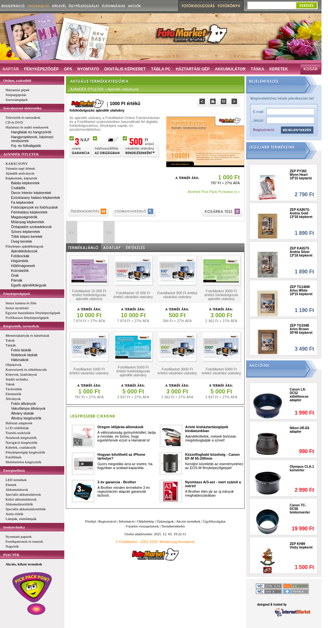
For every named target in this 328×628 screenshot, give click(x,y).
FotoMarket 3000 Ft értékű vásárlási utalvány (177, 371)
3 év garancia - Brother (116, 482)
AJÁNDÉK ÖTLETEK (21, 154)
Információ (127, 521)
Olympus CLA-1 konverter (302, 468)
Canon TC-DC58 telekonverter (300, 508)
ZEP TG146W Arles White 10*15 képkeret (301, 290)
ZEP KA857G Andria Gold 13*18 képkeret (301, 213)
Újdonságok (165, 521)
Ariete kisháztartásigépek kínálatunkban (206, 429)
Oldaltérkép (145, 521)
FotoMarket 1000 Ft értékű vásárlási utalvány (89, 371)
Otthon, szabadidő (17, 80)
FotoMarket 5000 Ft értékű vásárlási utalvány (221, 371)
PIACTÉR (11, 555)
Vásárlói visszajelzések (142, 526)
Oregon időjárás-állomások (120, 427)
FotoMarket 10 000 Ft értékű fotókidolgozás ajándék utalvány (89, 295)
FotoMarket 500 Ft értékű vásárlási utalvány (177, 295)
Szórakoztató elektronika (22, 108)
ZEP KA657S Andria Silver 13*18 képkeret (301, 252)
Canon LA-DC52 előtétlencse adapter (299, 395)
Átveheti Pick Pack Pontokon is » (214, 192)
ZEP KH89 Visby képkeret (301, 545)
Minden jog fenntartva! (177, 542)
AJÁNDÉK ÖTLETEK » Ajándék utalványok (104, 89)
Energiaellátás (14, 470)
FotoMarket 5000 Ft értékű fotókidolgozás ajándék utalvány (133, 371)
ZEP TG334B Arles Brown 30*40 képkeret (301, 329)
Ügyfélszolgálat (214, 521)
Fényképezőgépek (16, 294)
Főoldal (90, 521)
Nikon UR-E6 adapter (299, 429)
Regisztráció (263, 130)
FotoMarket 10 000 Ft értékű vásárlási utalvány (133, 295)
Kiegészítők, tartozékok (21, 326)
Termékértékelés (173, 526)
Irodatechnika (14, 527)
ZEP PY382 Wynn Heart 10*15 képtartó (301, 174)
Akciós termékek (188, 521)
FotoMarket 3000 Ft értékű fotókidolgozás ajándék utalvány (221, 295)
